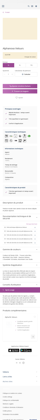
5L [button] (20, 65)
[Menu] (3, 6)
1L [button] (8, 65)
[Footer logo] (8, 374)
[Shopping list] (32, 6)
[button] (36, 6)
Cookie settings (7, 382)
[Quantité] (8, 74)
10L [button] (31, 65)
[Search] (28, 6)
